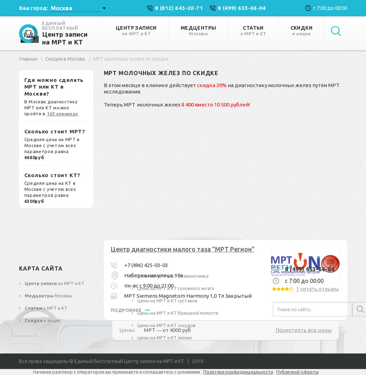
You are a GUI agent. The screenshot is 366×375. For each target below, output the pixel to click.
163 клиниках (62, 113)
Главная (28, 59)
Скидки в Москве (65, 59)
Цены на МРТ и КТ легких (164, 337)
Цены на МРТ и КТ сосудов (166, 325)
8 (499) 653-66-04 (309, 269)
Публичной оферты (297, 371)
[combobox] (78, 8)
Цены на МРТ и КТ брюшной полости (177, 312)
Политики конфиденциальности (238, 371)
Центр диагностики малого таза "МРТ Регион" (182, 249)
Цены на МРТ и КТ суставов (166, 300)
